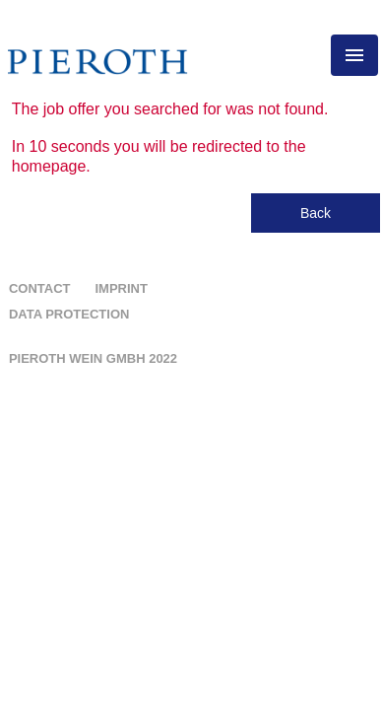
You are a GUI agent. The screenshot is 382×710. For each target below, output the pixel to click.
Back (315, 213)
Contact (40, 288)
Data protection (69, 314)
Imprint (121, 288)
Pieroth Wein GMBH (93, 358)
